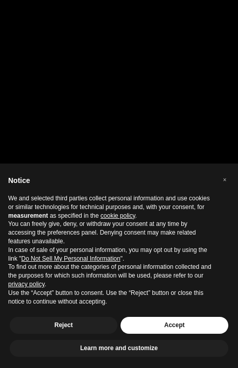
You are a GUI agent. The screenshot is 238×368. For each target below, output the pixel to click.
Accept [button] (174, 325)
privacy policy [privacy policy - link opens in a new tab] (26, 284)
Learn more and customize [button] (119, 348)
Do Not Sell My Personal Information (71, 258)
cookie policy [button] (118, 215)
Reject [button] (63, 325)
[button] (225, 180)
